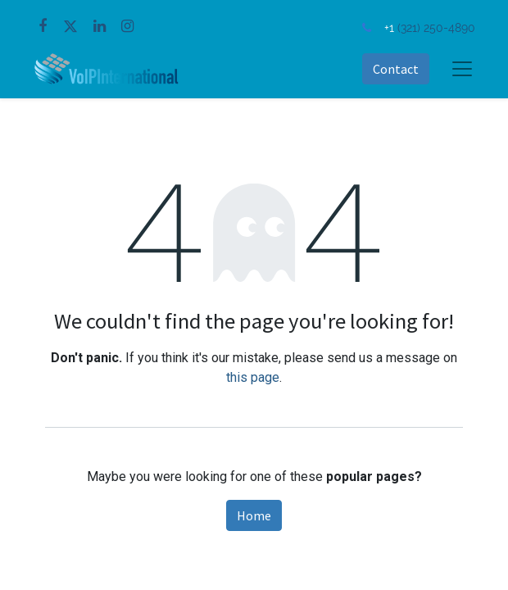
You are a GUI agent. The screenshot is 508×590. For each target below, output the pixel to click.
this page (252, 377)
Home (254, 515)
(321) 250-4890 (436, 27)
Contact (396, 69)
